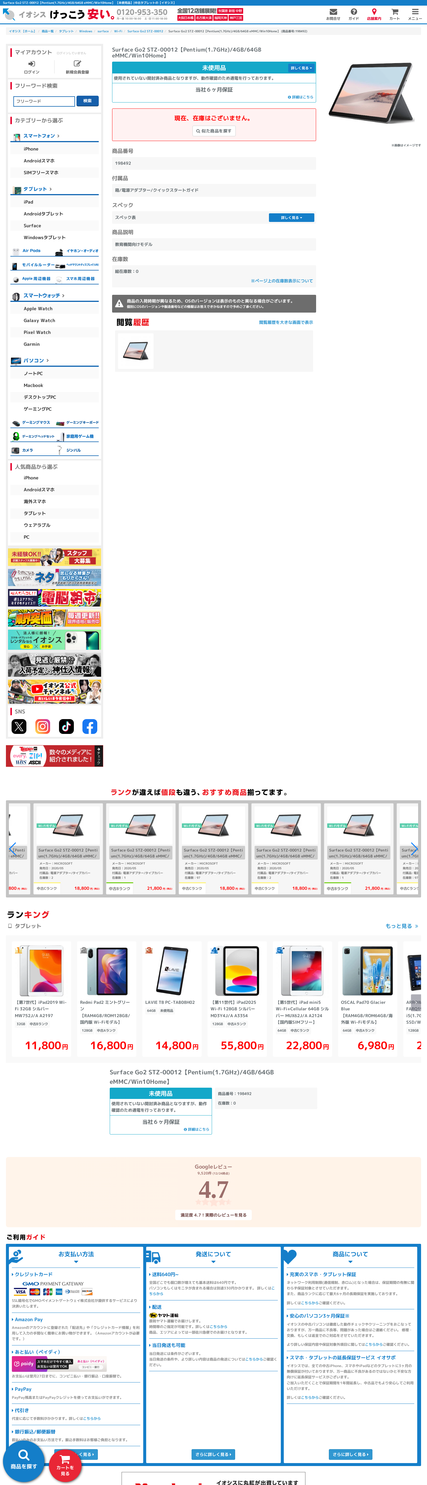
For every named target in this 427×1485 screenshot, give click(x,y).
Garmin (32, 344)
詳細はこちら (300, 97)
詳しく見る (301, 68)
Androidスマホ (39, 161)
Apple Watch (38, 308)
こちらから (92, 1418)
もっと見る (398, 926)
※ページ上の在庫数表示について (282, 281)
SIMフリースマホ (41, 172)
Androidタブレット (43, 214)
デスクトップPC (40, 397)
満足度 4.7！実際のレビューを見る (213, 1214)
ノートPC (33, 373)
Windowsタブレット (45, 237)
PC (27, 537)
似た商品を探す (214, 131)
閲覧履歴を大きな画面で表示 (286, 322)
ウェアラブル (37, 525)
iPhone (31, 149)
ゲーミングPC (38, 409)
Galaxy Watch (39, 320)
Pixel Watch (37, 332)
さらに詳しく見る (213, 1454)
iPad (28, 202)
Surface (32, 226)
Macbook (33, 385)
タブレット (35, 513)
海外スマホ (35, 501)
